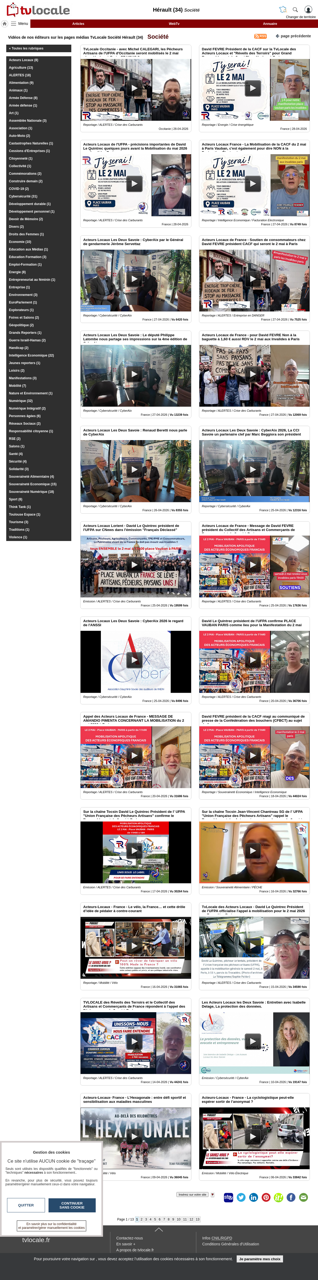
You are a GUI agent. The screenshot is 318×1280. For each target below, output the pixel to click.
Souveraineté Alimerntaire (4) (31, 477)
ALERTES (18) (20, 75)
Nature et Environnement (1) (31, 393)
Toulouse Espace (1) (24, 514)
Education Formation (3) (27, 257)
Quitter (26, 1205)
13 (197, 1219)
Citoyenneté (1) (21, 158)
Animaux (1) (18, 90)
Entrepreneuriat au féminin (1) (32, 280)
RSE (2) (15, 439)
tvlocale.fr (36, 1239)
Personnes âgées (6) (25, 416)
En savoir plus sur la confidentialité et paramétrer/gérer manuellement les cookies (51, 1226)
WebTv (174, 24)
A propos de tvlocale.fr (135, 1250)
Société (156, 36)
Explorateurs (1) (21, 310)
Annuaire (270, 24)
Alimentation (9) (21, 83)
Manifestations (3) (23, 378)
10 (178, 1219)
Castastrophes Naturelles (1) (31, 143)
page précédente (293, 35)
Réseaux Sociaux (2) (25, 423)
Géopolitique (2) (21, 325)
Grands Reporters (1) (25, 333)
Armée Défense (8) (23, 98)
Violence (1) (18, 537)
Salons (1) (16, 446)
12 (191, 1219)
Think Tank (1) (20, 507)
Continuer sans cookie (72, 1205)
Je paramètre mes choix (259, 1259)
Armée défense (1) (23, 105)
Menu (23, 23)
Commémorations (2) (25, 174)
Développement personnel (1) (31, 211)
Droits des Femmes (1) (26, 234)
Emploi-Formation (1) (25, 264)
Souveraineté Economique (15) (32, 484)
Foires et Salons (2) (24, 317)
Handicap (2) (18, 348)
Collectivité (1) (20, 166)
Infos (217, 1238)
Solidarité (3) (19, 469)
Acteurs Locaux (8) (23, 60)
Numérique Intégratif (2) (27, 408)
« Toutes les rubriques (26, 48)
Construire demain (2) (26, 181)
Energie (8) (17, 272)
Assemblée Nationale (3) (28, 121)
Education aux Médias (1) (28, 249)
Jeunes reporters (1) (24, 363)
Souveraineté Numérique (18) (31, 492)
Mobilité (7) (17, 386)
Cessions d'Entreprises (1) (29, 151)
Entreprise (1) (19, 287)
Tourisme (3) (18, 522)
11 (185, 1219)
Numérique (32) (21, 401)
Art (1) (13, 113)
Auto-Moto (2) (19, 136)
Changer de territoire (301, 17)
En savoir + (125, 1244)
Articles (78, 24)
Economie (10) (20, 242)
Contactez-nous (129, 1238)
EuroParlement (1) (23, 302)
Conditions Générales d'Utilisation (230, 1244)
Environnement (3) (23, 295)
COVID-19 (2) (19, 189)
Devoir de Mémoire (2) (26, 219)
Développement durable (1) (30, 204)
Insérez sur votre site (192, 1194)
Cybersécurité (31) (23, 196)
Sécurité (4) (18, 461)
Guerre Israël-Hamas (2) (27, 340)
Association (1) (20, 128)
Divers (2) (16, 227)
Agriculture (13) (21, 68)
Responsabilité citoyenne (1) (31, 431)
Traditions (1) (19, 530)
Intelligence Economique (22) (31, 355)
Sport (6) (15, 499)
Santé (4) (16, 454)
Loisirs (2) (16, 370)
